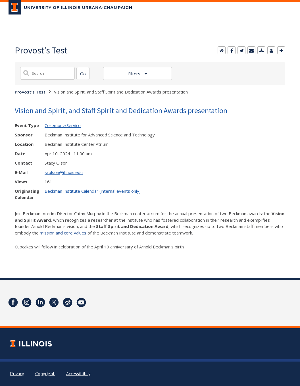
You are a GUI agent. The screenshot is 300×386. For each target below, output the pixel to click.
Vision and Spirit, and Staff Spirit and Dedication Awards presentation (121, 110)
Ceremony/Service (63, 125)
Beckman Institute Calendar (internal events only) (93, 191)
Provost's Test (30, 92)
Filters (134, 73)
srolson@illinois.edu (64, 172)
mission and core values (63, 233)
